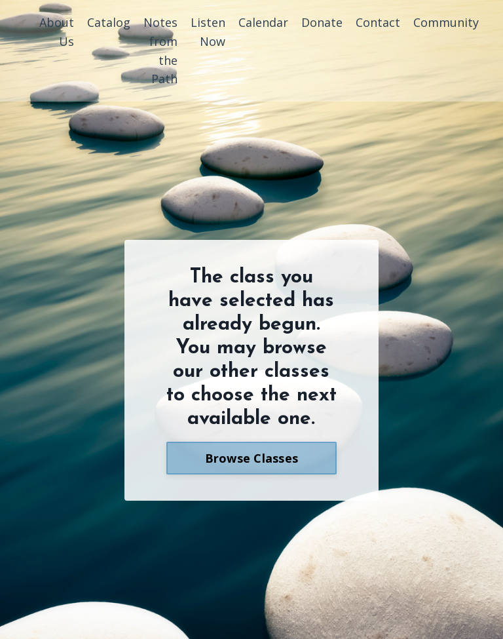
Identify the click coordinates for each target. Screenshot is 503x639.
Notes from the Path (160, 50)
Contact (378, 22)
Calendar (263, 22)
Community (446, 22)
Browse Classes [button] (252, 458)
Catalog (108, 22)
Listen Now (208, 31)
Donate (322, 22)
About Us (56, 31)
